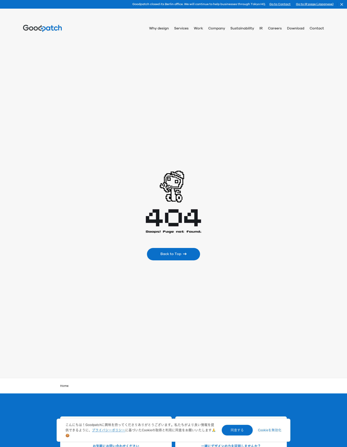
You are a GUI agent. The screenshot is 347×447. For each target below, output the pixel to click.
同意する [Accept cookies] (237, 430)
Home (64, 385)
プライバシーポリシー (108, 430)
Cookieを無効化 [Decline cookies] (269, 430)
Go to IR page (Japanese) (315, 4)
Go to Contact (280, 4)
